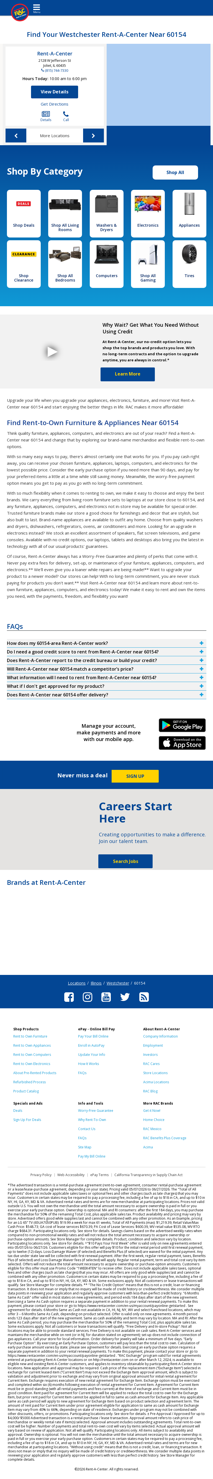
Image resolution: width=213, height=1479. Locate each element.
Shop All (175, 172)
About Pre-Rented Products (34, 1073)
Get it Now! (151, 1110)
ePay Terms (99, 1175)
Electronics (147, 225)
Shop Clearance (23, 278)
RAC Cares (151, 1063)
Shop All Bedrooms (65, 278)
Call (66, 116)
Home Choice (154, 1119)
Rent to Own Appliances (32, 1045)
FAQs (82, 1073)
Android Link (182, 727)
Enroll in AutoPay (91, 1045)
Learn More (127, 374)
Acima (148, 1147)
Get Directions (54, 104)
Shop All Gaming (148, 278)
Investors (150, 1054)
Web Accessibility (70, 1175)
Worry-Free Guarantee (95, 1110)
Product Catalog (26, 1091)
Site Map (84, 1147)
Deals (17, 1110)
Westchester (118, 983)
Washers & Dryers (106, 227)
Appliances (189, 225)
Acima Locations (156, 1082)
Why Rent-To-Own (92, 1119)
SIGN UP (135, 776)
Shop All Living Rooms (65, 227)
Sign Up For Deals (27, 1119)
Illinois (96, 983)
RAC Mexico (152, 1129)
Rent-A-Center (54, 53)
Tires (189, 275)
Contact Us (86, 1129)
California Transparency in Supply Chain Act (148, 1175)
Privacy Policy (41, 1175)
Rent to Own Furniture (30, 1036)
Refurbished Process (29, 1082)
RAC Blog (150, 1091)
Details (45, 116)
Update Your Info (91, 1054)
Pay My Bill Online (92, 1156)
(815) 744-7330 (56, 70)
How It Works (88, 1063)
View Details (54, 92)
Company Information (160, 1036)
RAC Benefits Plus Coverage (164, 1138)
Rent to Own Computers (32, 1054)
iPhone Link (182, 745)
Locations (77, 983)
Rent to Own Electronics (31, 1063)
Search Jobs (125, 861)
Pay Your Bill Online (93, 1036)
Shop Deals (23, 225)
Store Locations (155, 1073)
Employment (153, 1045)
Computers (106, 275)
